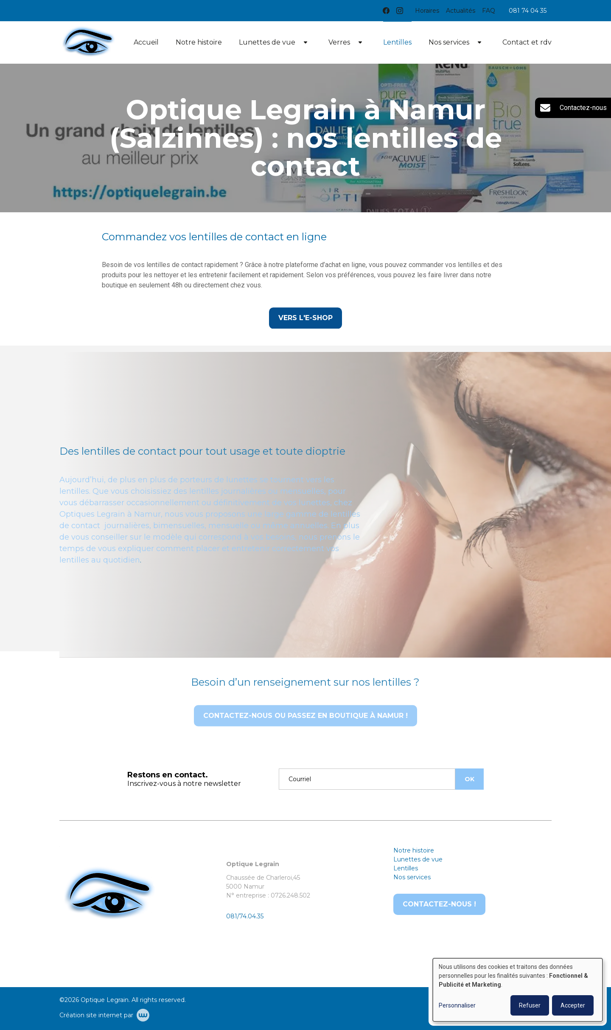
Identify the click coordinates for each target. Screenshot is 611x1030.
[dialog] (518, 990)
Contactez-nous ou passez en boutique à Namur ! (305, 729)
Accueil (146, 42)
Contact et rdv (527, 42)
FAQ (488, 10)
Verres (339, 42)
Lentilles (397, 42)
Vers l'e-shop (305, 318)
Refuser (530, 1005)
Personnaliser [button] (457, 1005)
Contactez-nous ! (439, 904)
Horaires (427, 10)
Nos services (449, 42)
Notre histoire (199, 42)
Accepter (573, 1005)
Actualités (460, 10)
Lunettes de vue (267, 42)
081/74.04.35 (244, 916)
